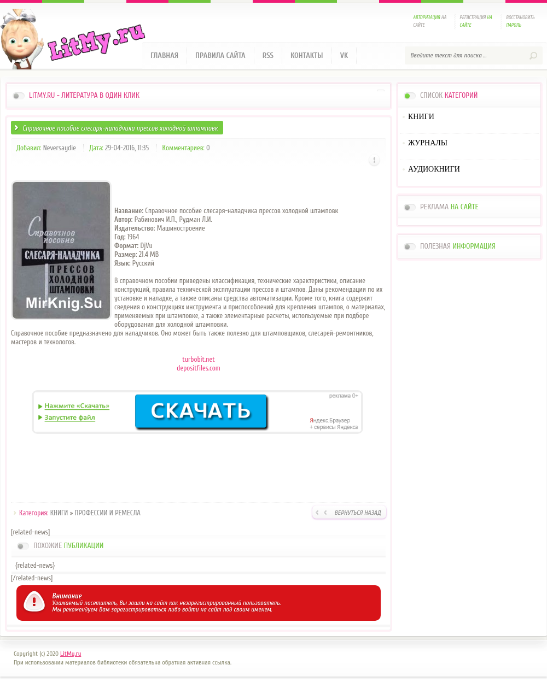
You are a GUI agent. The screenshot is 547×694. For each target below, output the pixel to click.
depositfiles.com (198, 368)
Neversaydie (59, 148)
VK (344, 55)
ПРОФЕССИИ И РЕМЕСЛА (108, 513)
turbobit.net (198, 359)
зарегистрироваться (138, 609)
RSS (268, 55)
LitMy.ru (70, 653)
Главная (164, 55)
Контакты (306, 55)
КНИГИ (59, 513)
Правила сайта (220, 55)
